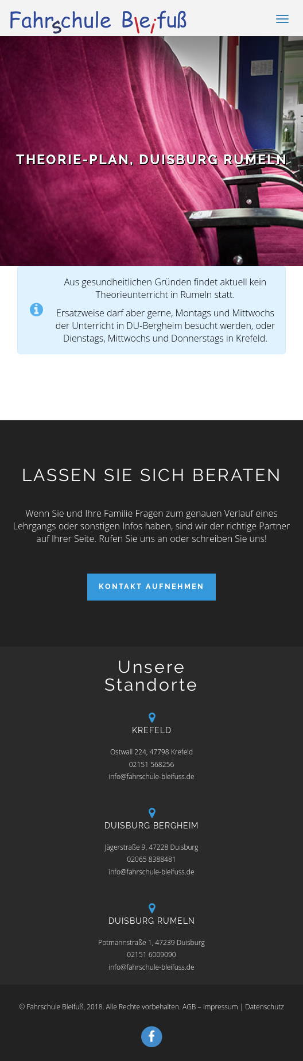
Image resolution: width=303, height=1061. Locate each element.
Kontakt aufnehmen (151, 587)
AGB (189, 1007)
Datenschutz (264, 1007)
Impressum (220, 1007)
